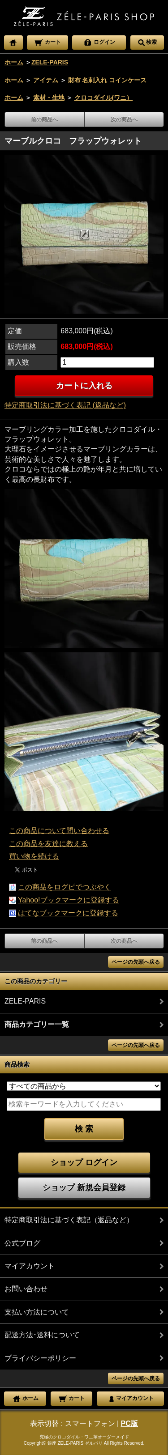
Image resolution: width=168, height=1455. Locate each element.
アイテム (45, 80)
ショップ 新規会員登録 (84, 1187)
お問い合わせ (25, 1289)
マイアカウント (29, 1266)
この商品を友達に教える (48, 843)
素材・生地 (49, 97)
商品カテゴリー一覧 (36, 1024)
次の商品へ (124, 119)
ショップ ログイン (84, 1162)
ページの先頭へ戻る (136, 962)
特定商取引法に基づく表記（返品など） (69, 1220)
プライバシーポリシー (40, 1358)
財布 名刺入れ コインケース (107, 80)
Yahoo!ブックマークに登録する (68, 900)
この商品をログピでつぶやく (64, 887)
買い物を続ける (34, 856)
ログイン (99, 41)
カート (47, 41)
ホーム (13, 62)
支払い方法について (36, 1312)
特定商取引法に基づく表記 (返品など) (65, 405)
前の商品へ (44, 119)
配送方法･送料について (42, 1335)
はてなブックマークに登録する (68, 913)
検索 (147, 41)
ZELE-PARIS (49, 62)
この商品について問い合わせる (59, 830)
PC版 (129, 1423)
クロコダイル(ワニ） (103, 97)
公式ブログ (22, 1243)
